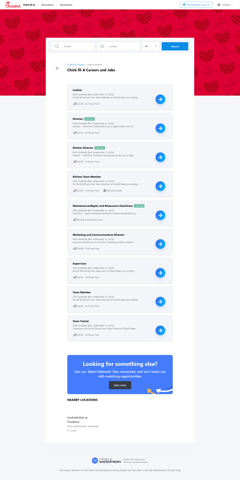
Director (78, 118)
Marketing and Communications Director (98, 234)
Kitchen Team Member (87, 176)
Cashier (77, 90)
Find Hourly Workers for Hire (73, 470)
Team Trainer (81, 321)
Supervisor (79, 263)
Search (175, 46)
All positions (66, 4)
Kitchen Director (83, 147)
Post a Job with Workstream (152, 470)
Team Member (82, 292)
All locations (47, 4)
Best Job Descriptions (100, 470)
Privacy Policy (174, 470)
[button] (225, 4)
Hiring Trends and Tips (124, 470)
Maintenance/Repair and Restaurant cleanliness (103, 205)
